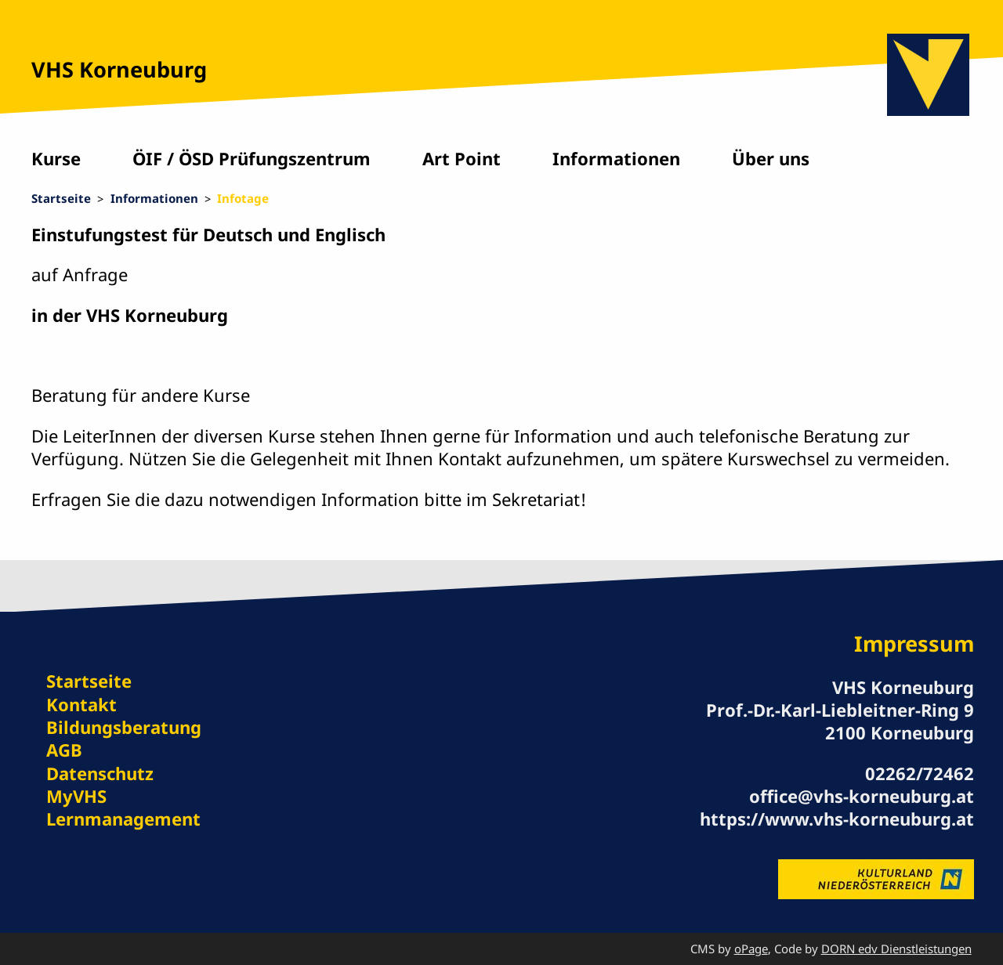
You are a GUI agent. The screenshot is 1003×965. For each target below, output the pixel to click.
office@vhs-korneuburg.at (861, 796)
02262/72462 (919, 773)
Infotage (243, 198)
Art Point (461, 158)
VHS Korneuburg (119, 69)
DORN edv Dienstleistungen (896, 948)
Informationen (616, 158)
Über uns (770, 158)
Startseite (61, 198)
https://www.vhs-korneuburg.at (837, 818)
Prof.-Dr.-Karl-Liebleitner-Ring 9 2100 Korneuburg (840, 721)
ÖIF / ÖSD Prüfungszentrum (251, 158)
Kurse (56, 158)
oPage (751, 948)
